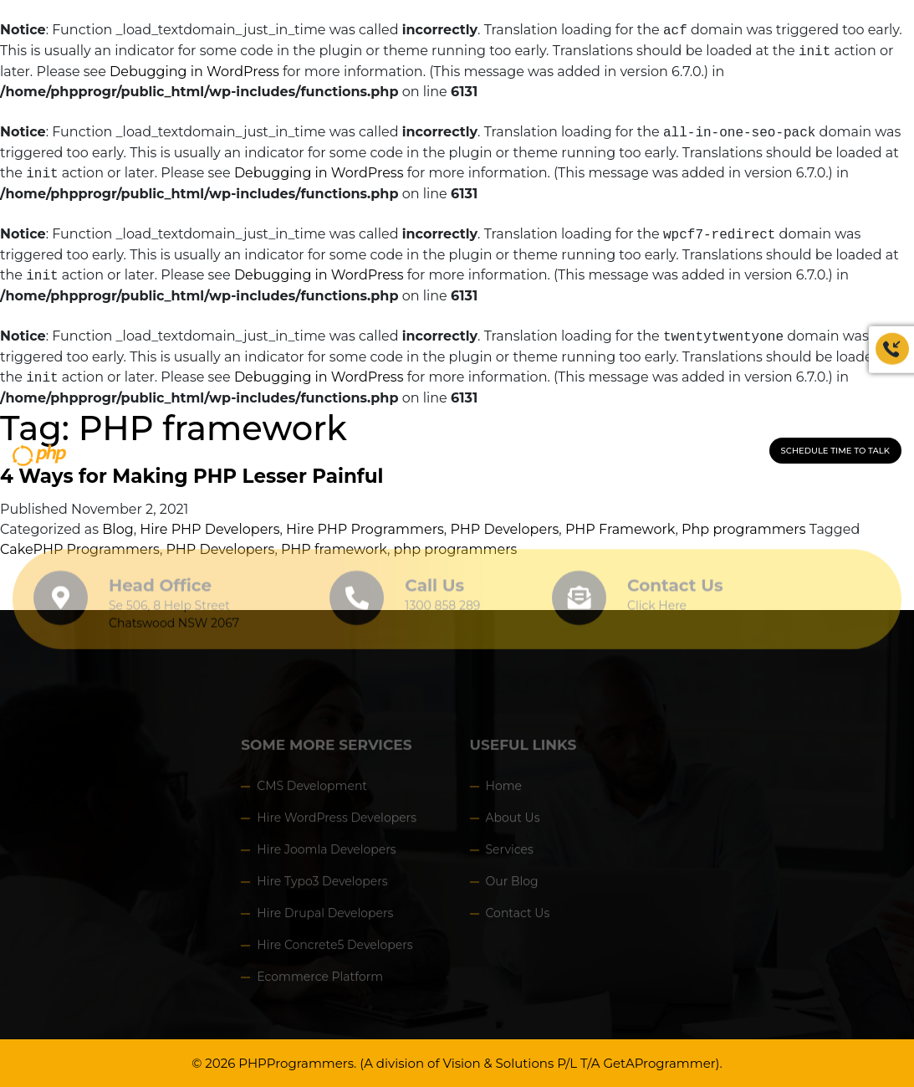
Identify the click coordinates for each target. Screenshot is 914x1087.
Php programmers (743, 529)
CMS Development (312, 789)
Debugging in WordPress (194, 71)
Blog (117, 529)
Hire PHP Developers (209, 529)
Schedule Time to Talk (835, 450)
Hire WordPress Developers (336, 821)
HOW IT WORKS (546, 452)
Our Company (276, 452)
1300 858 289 (718, 452)
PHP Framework (620, 529)
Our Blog (512, 885)
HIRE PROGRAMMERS (436, 452)
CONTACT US (630, 452)
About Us (513, 821)
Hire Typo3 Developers (322, 885)
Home (504, 789)
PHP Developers (504, 529)
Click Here (657, 601)
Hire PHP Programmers (365, 529)
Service (347, 452)
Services (510, 853)
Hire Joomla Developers (326, 853)
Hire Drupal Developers (325, 917)
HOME (211, 452)
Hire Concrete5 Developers (334, 948)
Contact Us (675, 582)
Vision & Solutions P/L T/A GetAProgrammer (578, 1063)
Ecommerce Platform (320, 980)
